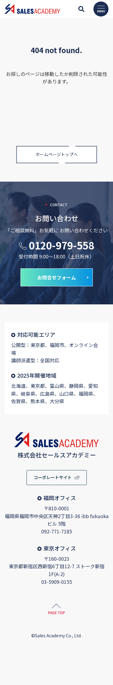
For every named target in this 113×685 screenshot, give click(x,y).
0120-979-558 (61, 245)
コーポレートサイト (53, 477)
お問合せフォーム (56, 277)
